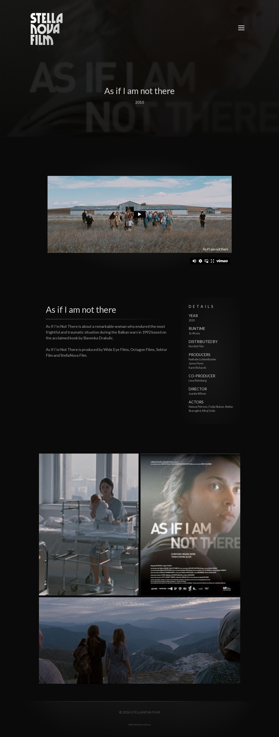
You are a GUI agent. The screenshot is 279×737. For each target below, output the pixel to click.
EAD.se (147, 724)
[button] (241, 28)
